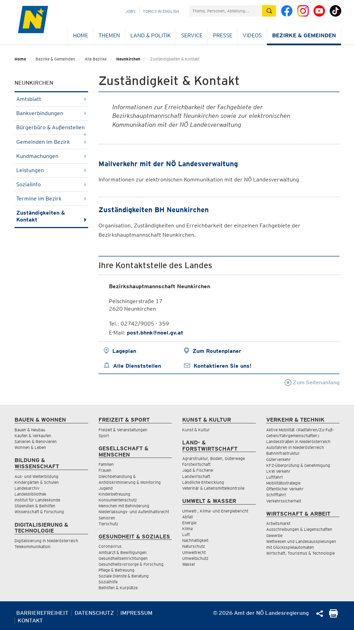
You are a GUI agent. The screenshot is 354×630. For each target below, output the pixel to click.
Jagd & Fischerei (197, 470)
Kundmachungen (51, 156)
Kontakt (30, 620)
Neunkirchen (128, 59)
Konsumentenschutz (118, 499)
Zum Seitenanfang (312, 382)
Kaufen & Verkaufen (33, 435)
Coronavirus (110, 546)
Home (80, 35)
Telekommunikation (32, 546)
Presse (222, 35)
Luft (186, 534)
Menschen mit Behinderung (124, 505)
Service (192, 35)
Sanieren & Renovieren (36, 441)
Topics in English (161, 11)
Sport (104, 435)
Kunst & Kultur (196, 429)
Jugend (106, 488)
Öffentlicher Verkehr (285, 488)
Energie (189, 522)
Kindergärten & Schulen (37, 482)
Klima (187, 528)
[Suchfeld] (225, 11)
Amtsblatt (51, 99)
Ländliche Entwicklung (203, 482)
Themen (109, 35)
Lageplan (124, 351)
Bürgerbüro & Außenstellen (51, 129)
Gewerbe (274, 535)
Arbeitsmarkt (278, 523)
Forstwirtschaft (196, 464)
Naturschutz (193, 546)
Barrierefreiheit (42, 613)
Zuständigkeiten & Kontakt (51, 216)
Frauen (105, 470)
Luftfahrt (274, 477)
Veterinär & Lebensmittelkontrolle (213, 488)
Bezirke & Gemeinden (304, 35)
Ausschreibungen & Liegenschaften (299, 529)
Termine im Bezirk (51, 198)
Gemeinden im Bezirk (51, 142)
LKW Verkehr (278, 471)
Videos (252, 35)
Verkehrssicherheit (283, 501)
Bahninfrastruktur (283, 453)
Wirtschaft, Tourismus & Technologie (300, 553)
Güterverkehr (278, 459)
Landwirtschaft (196, 476)
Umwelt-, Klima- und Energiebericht (215, 511)
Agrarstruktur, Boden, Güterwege (213, 458)
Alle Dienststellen (137, 366)
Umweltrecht (194, 552)
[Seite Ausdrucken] (333, 615)
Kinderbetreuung (114, 494)
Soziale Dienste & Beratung (124, 576)
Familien (106, 464)
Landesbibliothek (30, 494)
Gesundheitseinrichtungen (123, 558)
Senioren (107, 517)
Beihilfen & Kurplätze (118, 587)
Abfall (187, 516)
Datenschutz (94, 613)
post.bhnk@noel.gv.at (155, 332)
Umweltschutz (195, 558)
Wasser (188, 564)
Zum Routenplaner (217, 351)
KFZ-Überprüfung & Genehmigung (298, 465)
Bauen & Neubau (30, 429)
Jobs (130, 11)
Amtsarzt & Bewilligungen (123, 552)
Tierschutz (108, 523)
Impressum (136, 613)
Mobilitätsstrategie (283, 483)
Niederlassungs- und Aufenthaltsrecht (134, 511)
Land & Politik (150, 35)
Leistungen (51, 170)
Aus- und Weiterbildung (36, 476)
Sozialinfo (51, 184)
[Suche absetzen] (269, 11)
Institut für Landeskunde (37, 499)
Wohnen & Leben (30, 447)
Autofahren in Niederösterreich (295, 447)
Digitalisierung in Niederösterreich (46, 540)
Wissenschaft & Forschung (39, 511)
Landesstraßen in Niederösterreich (298, 441)
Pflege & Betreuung (116, 570)
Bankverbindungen (51, 113)
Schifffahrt (276, 494)
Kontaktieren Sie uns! (222, 366)
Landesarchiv (27, 488)
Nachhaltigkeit (195, 540)
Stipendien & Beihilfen (35, 505)
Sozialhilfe (108, 581)
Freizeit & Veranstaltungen (123, 429)
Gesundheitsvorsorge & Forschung (131, 564)
